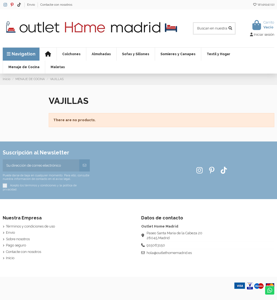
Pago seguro (16, 245)
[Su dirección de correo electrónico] (41, 165)
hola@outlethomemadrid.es (169, 253)
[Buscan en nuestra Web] (230, 28)
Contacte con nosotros (56, 4)
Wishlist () (263, 4)
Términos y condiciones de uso (30, 226)
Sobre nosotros (18, 239)
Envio (31, 4)
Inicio (10, 258)
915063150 (156, 245)
